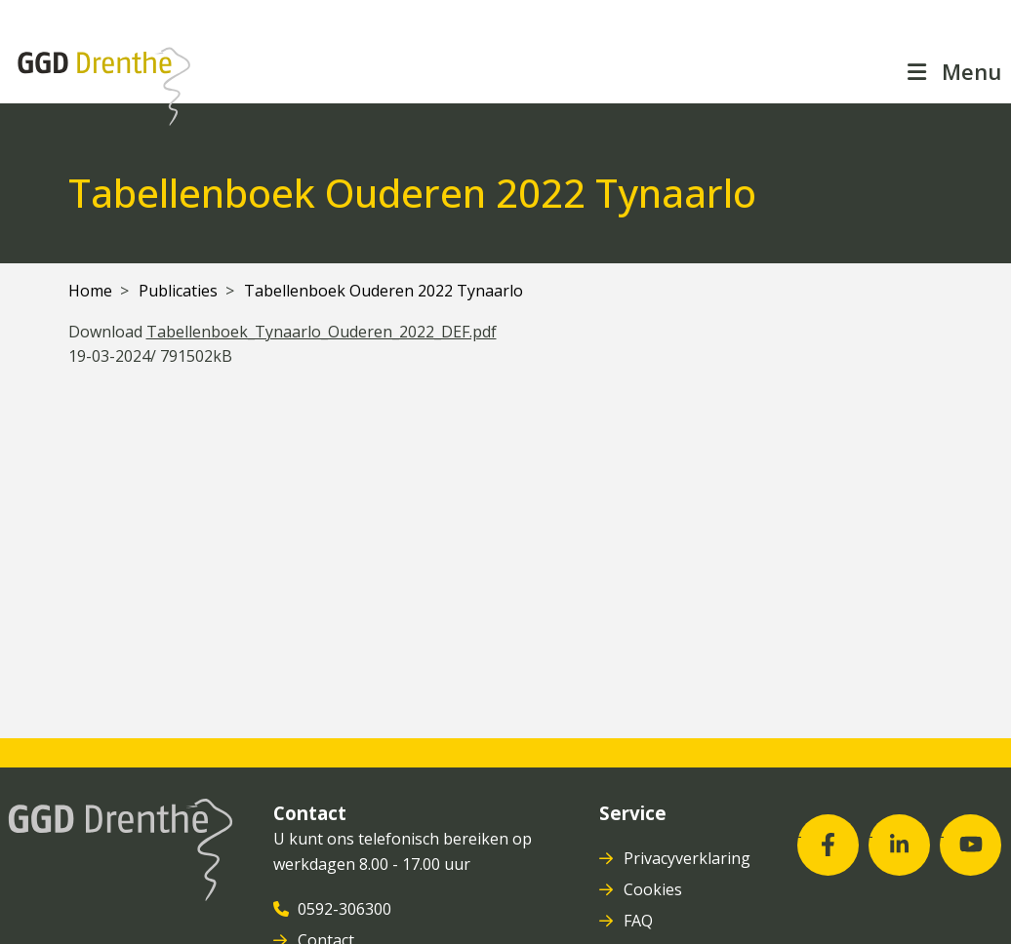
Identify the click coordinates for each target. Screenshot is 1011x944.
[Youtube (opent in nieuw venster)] (970, 845)
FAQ (640, 920)
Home (90, 290)
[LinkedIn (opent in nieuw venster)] (899, 845)
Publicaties (178, 290)
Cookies (655, 889)
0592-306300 (346, 909)
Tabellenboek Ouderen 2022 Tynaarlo (383, 290)
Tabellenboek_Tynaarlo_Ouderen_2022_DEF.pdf (321, 331)
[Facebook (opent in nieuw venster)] (828, 845)
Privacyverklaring (689, 858)
